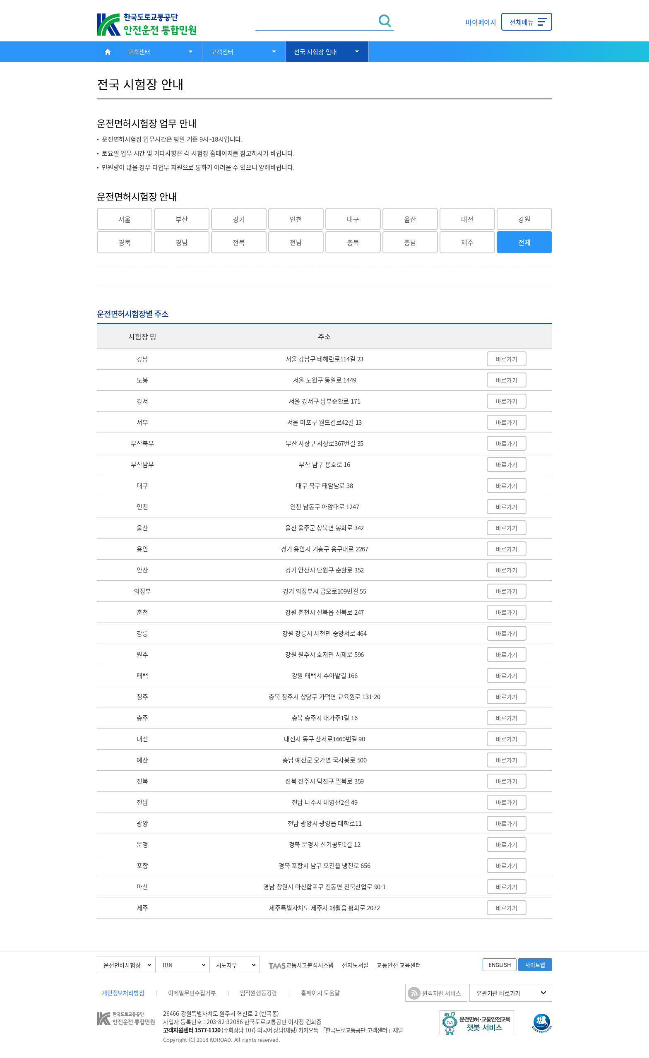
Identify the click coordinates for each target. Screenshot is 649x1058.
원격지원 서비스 (441, 993)
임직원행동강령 (258, 992)
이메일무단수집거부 (192, 992)
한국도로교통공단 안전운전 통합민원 (153, 24)
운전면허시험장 (122, 965)
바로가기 (506, 359)
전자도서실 (355, 965)
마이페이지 (481, 22)
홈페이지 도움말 (320, 992)
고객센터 (138, 51)
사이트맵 (535, 965)
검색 (385, 21)
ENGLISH (499, 965)
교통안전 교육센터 (399, 965)
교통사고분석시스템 (301, 965)
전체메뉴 (522, 22)
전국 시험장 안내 (315, 51)
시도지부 (226, 965)
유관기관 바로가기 (498, 993)
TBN (167, 965)
